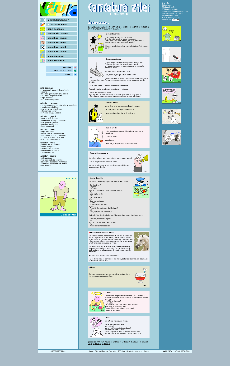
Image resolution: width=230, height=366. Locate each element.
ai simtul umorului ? (58, 20)
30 (102, 29)
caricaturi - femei (57, 42)
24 (89, 29)
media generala (174, 18)
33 (109, 29)
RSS (188, 351)
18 (137, 27)
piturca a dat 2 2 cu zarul (50, 145)
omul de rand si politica (50, 100)
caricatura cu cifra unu (49, 124)
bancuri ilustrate (56, 60)
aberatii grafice (56, 56)
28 (98, 29)
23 (148, 27)
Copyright (138, 351)
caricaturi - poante (57, 51)
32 (107, 29)
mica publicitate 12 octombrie (52, 160)
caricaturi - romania (58, 33)
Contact (146, 351)
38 (120, 29)
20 (141, 27)
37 (118, 29)
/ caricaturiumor (57, 24)
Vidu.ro (63, 351)
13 (126, 27)
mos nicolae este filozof (50, 107)
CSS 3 (183, 351)
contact (68, 74)
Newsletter (130, 351)
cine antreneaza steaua (50, 150)
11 (121, 27)
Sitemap (98, 351)
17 (135, 27)
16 (133, 27)
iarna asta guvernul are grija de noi (54, 94)
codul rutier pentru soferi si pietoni (54, 164)
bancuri (168, 9)
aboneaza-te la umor (62, 71)
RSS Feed (121, 351)
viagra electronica (47, 131)
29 (100, 29)
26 (93, 29)
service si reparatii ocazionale (52, 133)
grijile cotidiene (46, 158)
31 (105, 29)
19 (139, 27)
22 (146, 27)
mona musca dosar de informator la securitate (59, 105)
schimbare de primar (49, 111)
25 (91, 29)
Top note (105, 351)
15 (130, 27)
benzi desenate (56, 29)
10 (119, 27)
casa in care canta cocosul (51, 139)
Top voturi (112, 351)
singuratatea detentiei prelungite (53, 120)
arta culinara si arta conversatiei (53, 135)
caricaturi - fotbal (57, 47)
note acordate (172, 15)
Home (91, 351)
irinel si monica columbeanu (51, 109)
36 (116, 29)
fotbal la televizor (47, 152)
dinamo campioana (48, 147)
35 (114, 29)
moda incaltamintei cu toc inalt (52, 137)
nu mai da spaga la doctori (51, 113)
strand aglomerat (47, 126)
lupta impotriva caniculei (50, 122)
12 (124, 27)
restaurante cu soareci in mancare (54, 162)
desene (168, 11)
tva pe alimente (47, 98)
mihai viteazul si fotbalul (50, 149)
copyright (67, 67)
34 (112, 29)
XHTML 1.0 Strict (174, 351)
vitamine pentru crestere (50, 118)
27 (96, 29)
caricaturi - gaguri (57, 38)
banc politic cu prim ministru (51, 96)
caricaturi (169, 5)
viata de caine (46, 166)
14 (128, 27)
